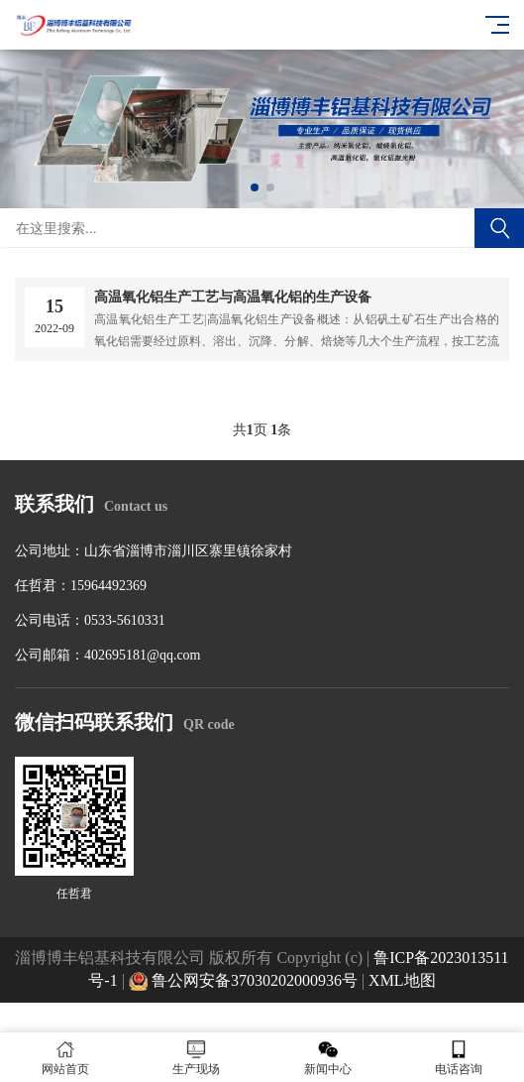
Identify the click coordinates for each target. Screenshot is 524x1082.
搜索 (499, 228)
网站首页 (65, 1057)
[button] (255, 187)
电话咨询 (458, 1057)
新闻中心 (327, 1057)
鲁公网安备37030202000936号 (243, 980)
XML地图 (402, 980)
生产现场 (196, 1057)
